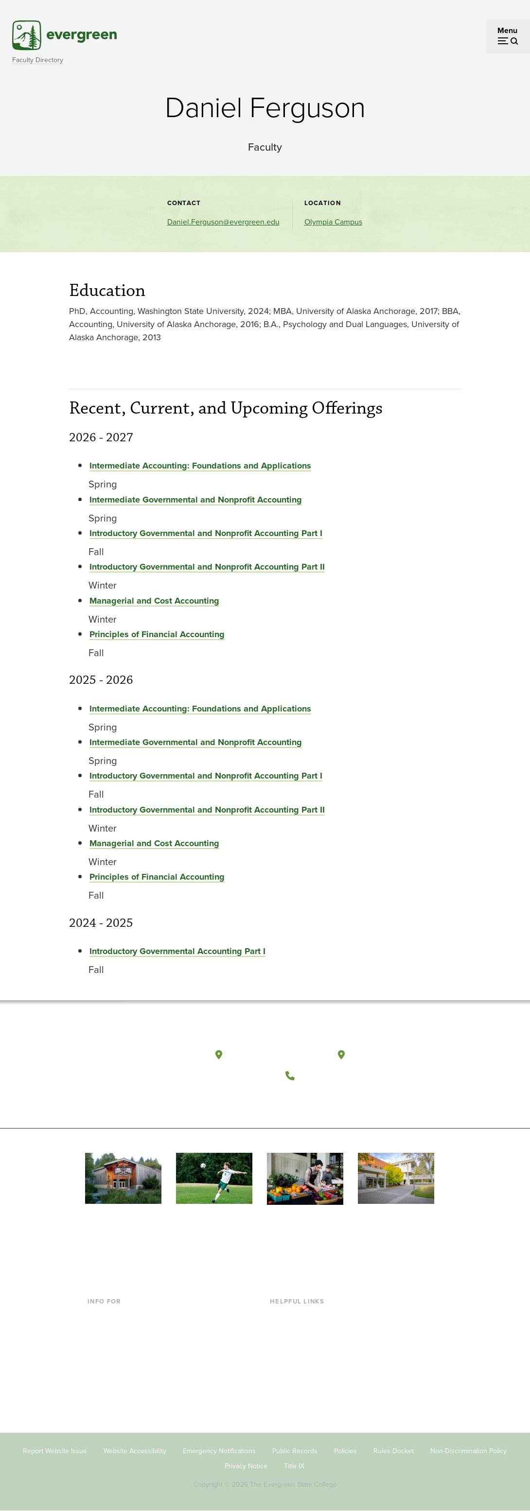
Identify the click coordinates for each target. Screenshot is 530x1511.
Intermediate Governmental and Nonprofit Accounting (195, 499)
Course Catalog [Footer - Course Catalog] (296, 1363)
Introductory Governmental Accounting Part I (177, 951)
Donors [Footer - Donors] (100, 1379)
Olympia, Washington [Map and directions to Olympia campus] (276, 1054)
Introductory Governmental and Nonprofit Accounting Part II (207, 566)
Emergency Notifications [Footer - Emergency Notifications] (219, 1451)
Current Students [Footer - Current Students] (116, 1315)
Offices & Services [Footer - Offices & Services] (300, 1347)
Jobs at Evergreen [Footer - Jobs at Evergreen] (300, 1410)
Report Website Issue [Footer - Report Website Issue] (55, 1451)
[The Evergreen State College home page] (130, 1057)
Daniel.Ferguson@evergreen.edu (223, 221)
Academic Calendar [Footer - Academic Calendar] (303, 1379)
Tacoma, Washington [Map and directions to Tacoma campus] (397, 1054)
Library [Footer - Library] (281, 1315)
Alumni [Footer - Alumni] (100, 1394)
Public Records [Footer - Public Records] (295, 1451)
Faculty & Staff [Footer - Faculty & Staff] (112, 1363)
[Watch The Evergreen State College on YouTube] (317, 1099)
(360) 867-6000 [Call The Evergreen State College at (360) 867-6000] (336, 1075)
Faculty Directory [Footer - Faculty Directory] (299, 1331)
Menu (507, 30)
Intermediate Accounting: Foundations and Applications (200, 465)
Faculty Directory (37, 60)
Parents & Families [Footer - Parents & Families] (119, 1347)
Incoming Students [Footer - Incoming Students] (119, 1331)
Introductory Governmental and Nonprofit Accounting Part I (205, 533)
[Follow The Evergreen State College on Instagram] (337, 1099)
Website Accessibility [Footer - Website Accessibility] (135, 1451)
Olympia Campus (333, 221)
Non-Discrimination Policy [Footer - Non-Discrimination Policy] (468, 1451)
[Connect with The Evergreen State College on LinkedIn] (357, 1099)
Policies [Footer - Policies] (345, 1451)
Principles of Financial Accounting (157, 634)
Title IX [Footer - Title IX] (294, 1466)
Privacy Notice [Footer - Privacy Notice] (246, 1466)
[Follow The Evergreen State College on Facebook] (297, 1099)
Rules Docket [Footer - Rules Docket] (393, 1451)
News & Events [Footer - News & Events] (295, 1394)
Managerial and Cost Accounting (154, 600)
